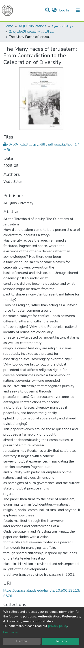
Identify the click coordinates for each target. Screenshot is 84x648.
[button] (54, 10)
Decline (21, 641)
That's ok (60, 641)
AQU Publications (32, 26)
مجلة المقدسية (63, 26)
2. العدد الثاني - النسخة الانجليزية (31, 31)
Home (8, 26)
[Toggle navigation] (77, 10)
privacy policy (57, 626)
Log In (64, 10)
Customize (10, 632)
